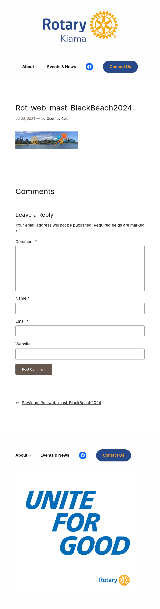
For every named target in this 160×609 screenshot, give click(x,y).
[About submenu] (36, 67)
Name (22, 298)
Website (23, 343)
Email (22, 321)
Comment (26, 241)
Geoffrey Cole (58, 119)
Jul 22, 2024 (25, 119)
